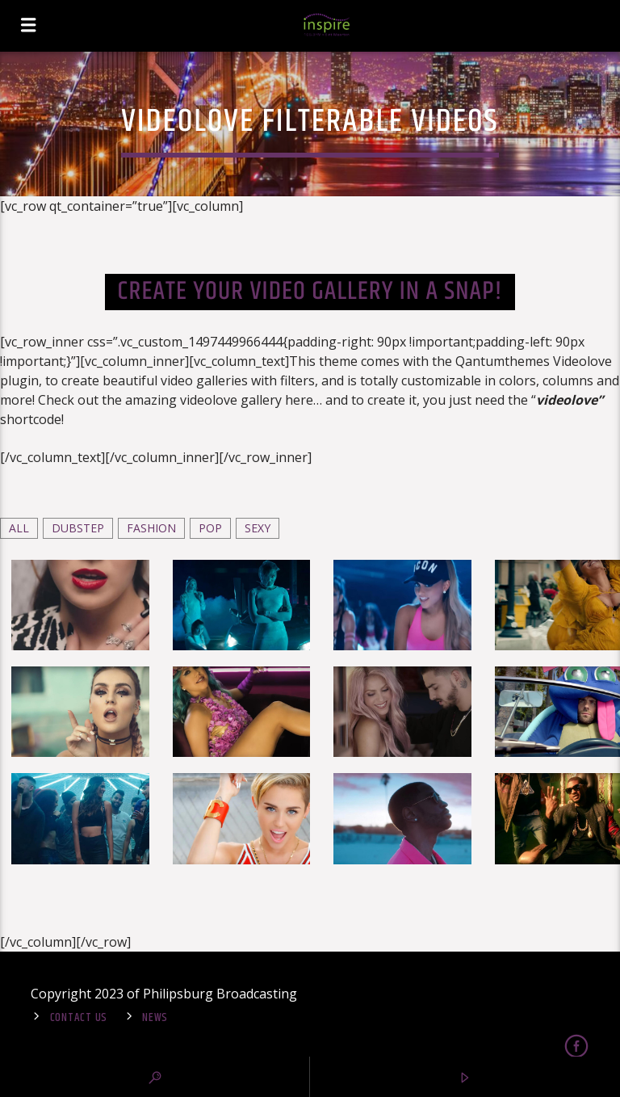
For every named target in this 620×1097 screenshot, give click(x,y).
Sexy (257, 528)
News (155, 1018)
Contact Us (78, 1018)
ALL (19, 528)
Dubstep (78, 528)
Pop (210, 528)
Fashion (151, 528)
